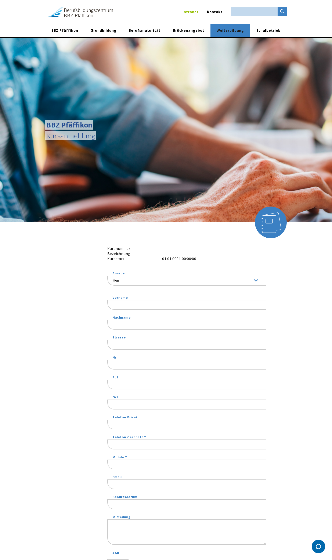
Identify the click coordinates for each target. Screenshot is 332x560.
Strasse (119, 337)
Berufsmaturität (144, 30)
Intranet (191, 12)
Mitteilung (121, 517)
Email (117, 477)
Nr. (115, 357)
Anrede (118, 273)
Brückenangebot (188, 30)
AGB (115, 553)
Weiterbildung (230, 30)
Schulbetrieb (268, 30)
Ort (115, 397)
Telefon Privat (125, 417)
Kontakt (215, 12)
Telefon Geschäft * (129, 437)
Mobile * (119, 457)
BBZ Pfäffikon (64, 30)
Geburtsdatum (124, 497)
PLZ (115, 377)
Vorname (120, 298)
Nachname (121, 317)
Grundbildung (103, 30)
